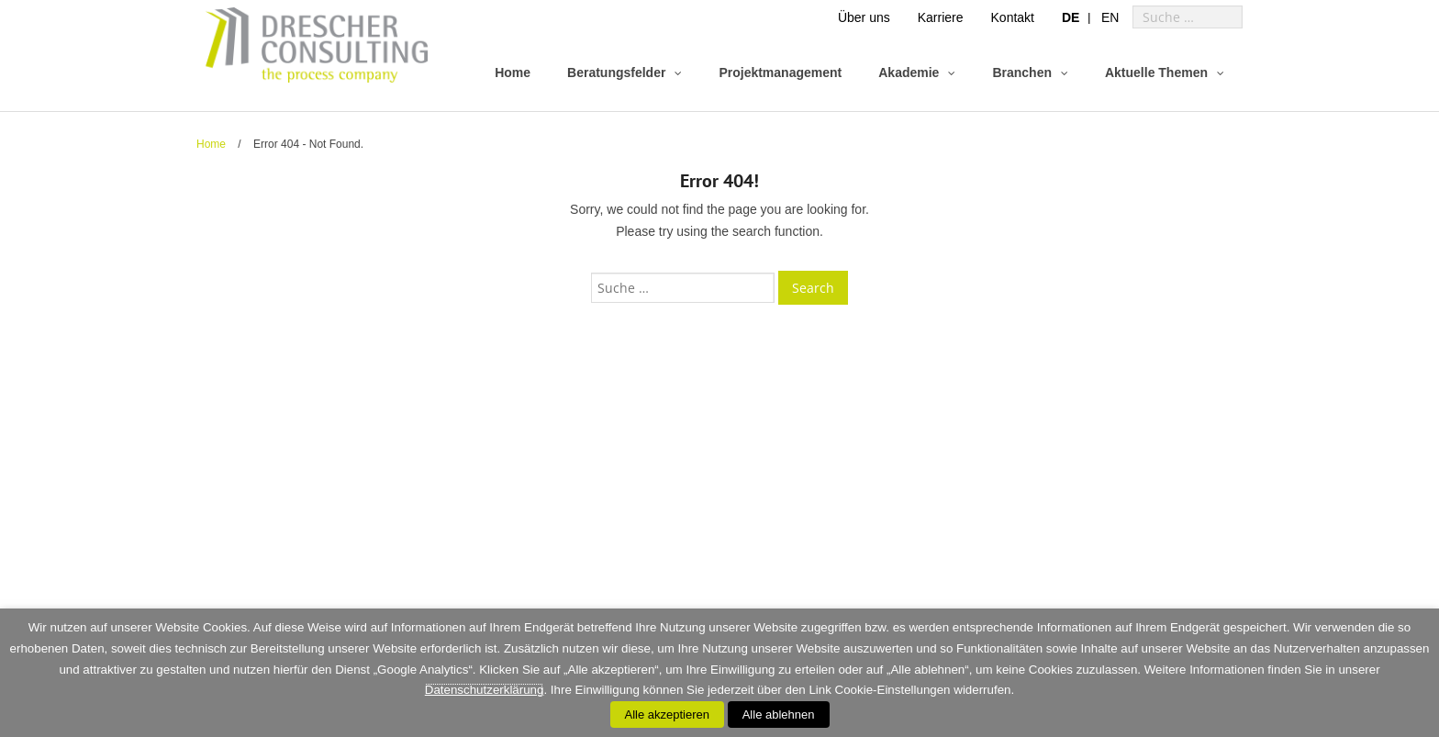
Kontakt (1012, 17)
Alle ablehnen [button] (778, 714)
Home (211, 144)
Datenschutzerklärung (484, 690)
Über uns (864, 17)
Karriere (941, 17)
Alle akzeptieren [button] (667, 714)
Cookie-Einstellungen (893, 690)
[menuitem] (1070, 17)
